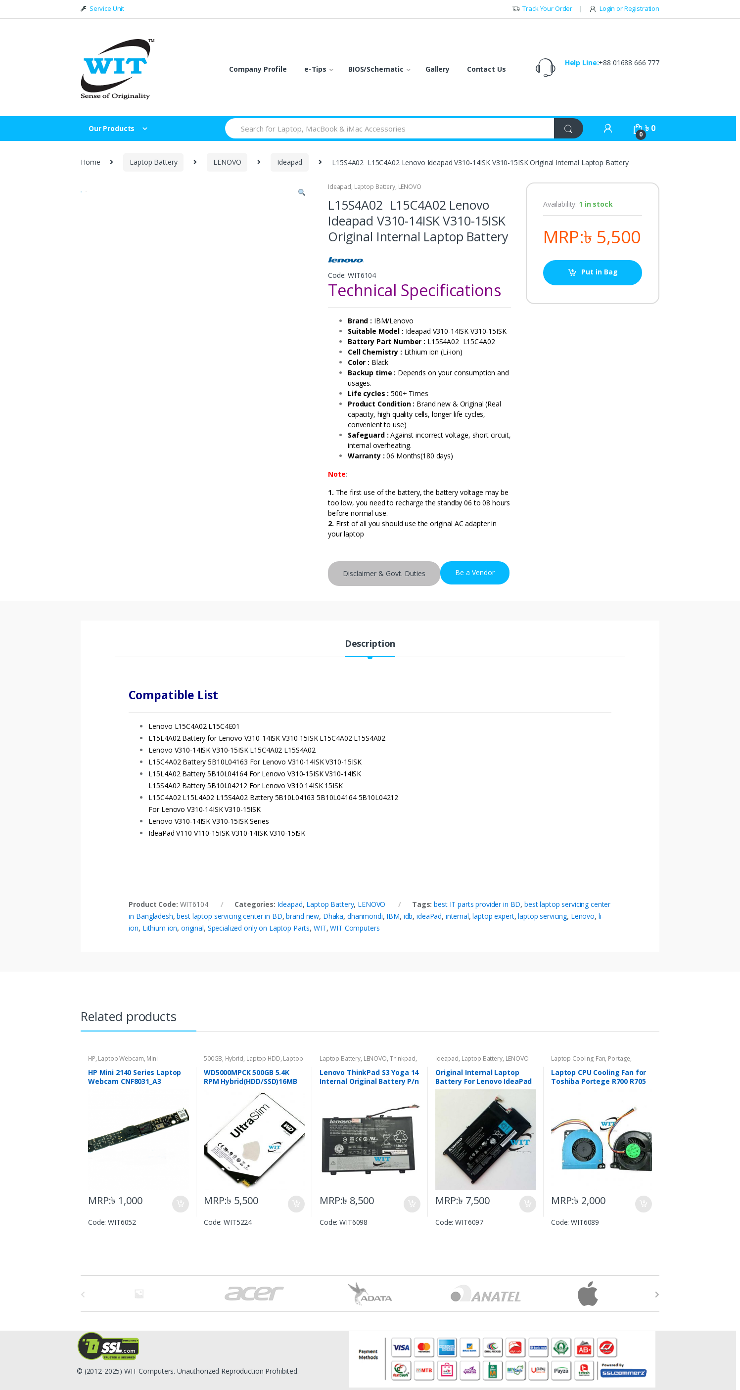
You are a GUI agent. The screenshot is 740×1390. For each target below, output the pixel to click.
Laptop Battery (153, 162)
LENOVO (227, 162)
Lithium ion (159, 928)
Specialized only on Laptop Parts (259, 928)
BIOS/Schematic (376, 69)
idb (408, 916)
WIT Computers (354, 928)
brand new (302, 916)
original (192, 928)
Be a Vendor (475, 572)
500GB (213, 1058)
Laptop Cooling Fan (578, 1058)
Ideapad (289, 162)
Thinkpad (403, 1058)
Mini (151, 1058)
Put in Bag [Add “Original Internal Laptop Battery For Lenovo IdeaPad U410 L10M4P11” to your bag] (527, 1204)
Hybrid (234, 1058)
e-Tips (315, 69)
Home (90, 162)
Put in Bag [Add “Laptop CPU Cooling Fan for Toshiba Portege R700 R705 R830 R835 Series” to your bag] (643, 1204)
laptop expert (493, 916)
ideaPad (429, 916)
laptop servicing (542, 916)
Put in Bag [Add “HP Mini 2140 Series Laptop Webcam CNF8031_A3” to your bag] (180, 1204)
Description (370, 644)
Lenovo (583, 916)
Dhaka (333, 916)
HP (91, 1058)
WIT (320, 928)
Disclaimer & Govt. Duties (384, 573)
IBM (393, 916)
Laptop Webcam (120, 1058)
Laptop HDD (263, 1058)
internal (457, 916)
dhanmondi (365, 916)
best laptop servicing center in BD (229, 916)
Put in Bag (599, 271)
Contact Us (486, 69)
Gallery (437, 69)
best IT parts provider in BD (477, 904)
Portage (619, 1058)
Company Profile (258, 69)
